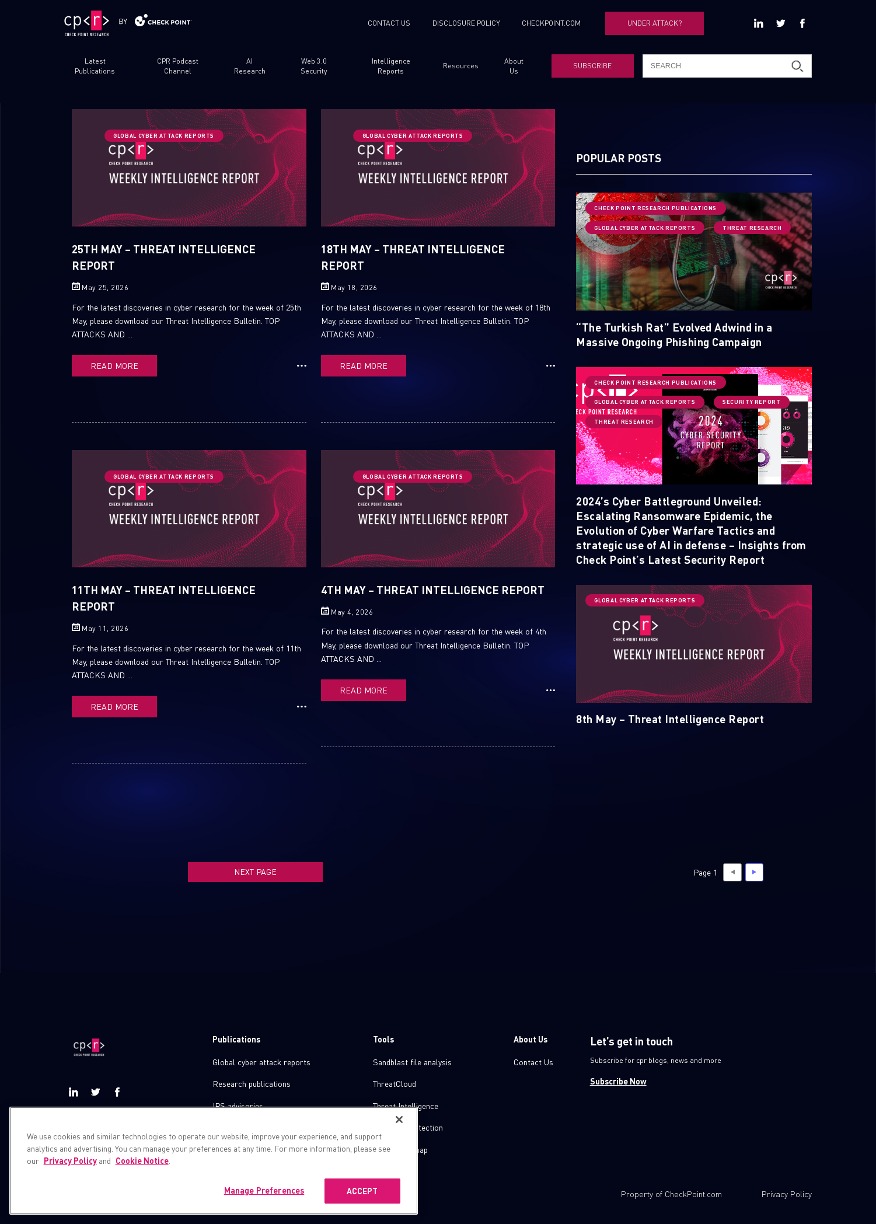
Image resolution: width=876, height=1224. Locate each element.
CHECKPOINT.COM (551, 22)
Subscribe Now (618, 1081)
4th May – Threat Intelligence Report (433, 590)
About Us (513, 66)
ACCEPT (362, 1203)
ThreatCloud (394, 1083)
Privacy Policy (787, 1193)
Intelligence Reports (391, 66)
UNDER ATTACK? (654, 22)
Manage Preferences (264, 1202)
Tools (383, 1039)
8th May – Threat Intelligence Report (670, 719)
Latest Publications (95, 66)
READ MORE (114, 365)
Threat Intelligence (405, 1105)
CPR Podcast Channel (177, 66)
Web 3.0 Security (314, 66)
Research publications (251, 1083)
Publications (236, 1039)
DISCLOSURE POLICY (466, 22)
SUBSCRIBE (592, 65)
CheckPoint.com (693, 1193)
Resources (461, 65)
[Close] (399, 1132)
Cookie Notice (142, 1172)
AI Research (250, 66)
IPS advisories (237, 1105)
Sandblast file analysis (412, 1061)
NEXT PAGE (255, 871)
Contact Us (533, 1061)
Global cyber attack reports (261, 1061)
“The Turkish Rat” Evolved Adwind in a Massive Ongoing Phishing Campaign (674, 334)
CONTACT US (389, 22)
